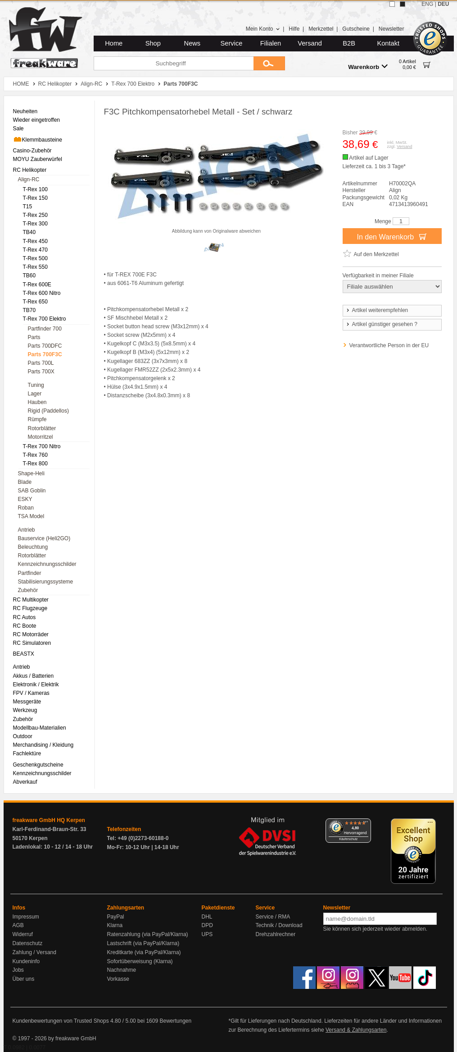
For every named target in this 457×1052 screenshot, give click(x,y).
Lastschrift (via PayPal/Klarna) (143, 943)
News (192, 43)
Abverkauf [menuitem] (25, 782)
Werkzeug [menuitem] (25, 710)
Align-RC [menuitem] (29, 179)
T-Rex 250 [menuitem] (35, 215)
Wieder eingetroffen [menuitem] (36, 120)
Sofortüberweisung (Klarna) (140, 961)
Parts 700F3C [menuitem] (45, 354)
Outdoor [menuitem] (22, 736)
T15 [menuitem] (27, 206)
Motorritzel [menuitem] (40, 437)
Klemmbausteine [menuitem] (37, 139)
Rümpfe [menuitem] (37, 419)
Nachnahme (121, 970)
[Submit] (269, 63)
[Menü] (365, 823)
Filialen (270, 43)
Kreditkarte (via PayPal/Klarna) (144, 952)
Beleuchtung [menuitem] (33, 547)
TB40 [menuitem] (29, 232)
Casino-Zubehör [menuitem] (32, 150)
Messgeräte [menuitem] (27, 701)
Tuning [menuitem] (36, 385)
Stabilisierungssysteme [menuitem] (45, 582)
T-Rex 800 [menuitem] (35, 463)
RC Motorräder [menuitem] (31, 634)
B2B (349, 43)
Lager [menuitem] (35, 393)
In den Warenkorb (392, 236)
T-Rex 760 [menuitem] (35, 455)
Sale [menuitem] (18, 128)
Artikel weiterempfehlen (376, 310)
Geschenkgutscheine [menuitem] (38, 765)
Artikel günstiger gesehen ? (381, 324)
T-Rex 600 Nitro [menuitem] (42, 293)
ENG (427, 4)
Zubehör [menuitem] (28, 590)
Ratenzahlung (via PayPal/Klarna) (147, 934)
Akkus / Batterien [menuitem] (33, 676)
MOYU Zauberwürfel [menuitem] (37, 159)
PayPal (115, 917)
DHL (207, 917)
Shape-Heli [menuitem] (31, 473)
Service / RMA (273, 917)
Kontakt (388, 43)
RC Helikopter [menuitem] (30, 170)
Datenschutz (28, 943)
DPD (207, 925)
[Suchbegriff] (173, 63)
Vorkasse (118, 979)
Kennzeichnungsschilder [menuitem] (47, 564)
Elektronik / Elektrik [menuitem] (36, 684)
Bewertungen (175, 1021)
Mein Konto (263, 29)
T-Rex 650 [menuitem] (35, 302)
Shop (153, 43)
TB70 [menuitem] (29, 310)
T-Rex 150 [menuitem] (35, 198)
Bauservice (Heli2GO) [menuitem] (44, 538)
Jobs (18, 970)
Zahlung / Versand (34, 952)
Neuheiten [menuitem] (25, 111)
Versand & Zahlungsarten (356, 1030)
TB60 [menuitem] (29, 275)
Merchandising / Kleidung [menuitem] (43, 745)
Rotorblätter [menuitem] (42, 428)
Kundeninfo (26, 961)
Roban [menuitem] (26, 508)
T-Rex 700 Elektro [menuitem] (44, 319)
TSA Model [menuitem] (31, 516)
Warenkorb (368, 66)
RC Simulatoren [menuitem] (32, 643)
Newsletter (391, 29)
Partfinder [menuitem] (29, 573)
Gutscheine (356, 29)
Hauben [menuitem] (37, 402)
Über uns (24, 979)
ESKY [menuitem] (25, 499)
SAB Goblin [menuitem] (32, 490)
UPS (207, 934)
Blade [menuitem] (25, 482)
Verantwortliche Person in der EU (389, 345)
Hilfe (294, 29)
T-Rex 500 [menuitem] (35, 258)
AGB (18, 925)
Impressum (26, 917)
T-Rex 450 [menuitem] (35, 241)
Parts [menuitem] (34, 337)
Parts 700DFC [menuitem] (45, 346)
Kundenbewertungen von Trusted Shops (61, 1021)
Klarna (115, 925)
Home (113, 43)
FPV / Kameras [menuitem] (31, 693)
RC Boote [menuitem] (24, 626)
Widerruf (23, 934)
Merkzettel (320, 29)
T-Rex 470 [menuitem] (35, 250)
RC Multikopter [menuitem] (31, 600)
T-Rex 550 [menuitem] (35, 267)
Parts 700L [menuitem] (41, 363)
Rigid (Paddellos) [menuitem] (48, 411)
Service (232, 43)
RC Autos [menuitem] (24, 617)
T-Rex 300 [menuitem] (35, 224)
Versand (310, 43)
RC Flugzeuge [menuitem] (30, 608)
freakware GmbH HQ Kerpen (49, 820)
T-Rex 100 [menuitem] (35, 189)
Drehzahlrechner (276, 934)
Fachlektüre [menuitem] (27, 753)
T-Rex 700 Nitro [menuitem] (42, 446)
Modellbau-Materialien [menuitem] (39, 728)
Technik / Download (279, 925)
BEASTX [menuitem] (23, 654)
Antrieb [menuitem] (26, 530)
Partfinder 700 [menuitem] (45, 329)
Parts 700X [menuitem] (41, 371)
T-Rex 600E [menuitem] (37, 284)
